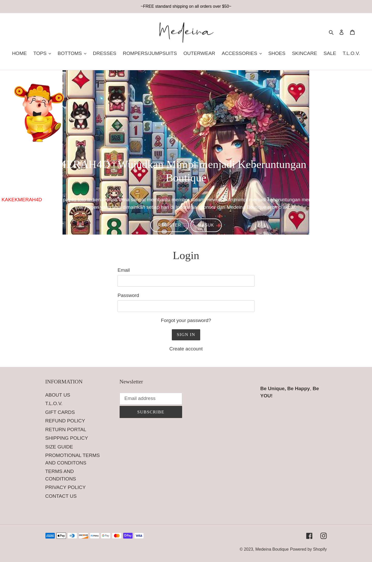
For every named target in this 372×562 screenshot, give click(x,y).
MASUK (206, 225)
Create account (186, 348)
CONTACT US (61, 496)
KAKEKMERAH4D (22, 199)
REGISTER (169, 225)
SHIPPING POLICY (66, 438)
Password (128, 295)
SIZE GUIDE (59, 446)
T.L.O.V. (54, 403)
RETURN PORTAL (65, 429)
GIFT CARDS (60, 412)
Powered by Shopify (308, 549)
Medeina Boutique (272, 549)
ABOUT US (57, 395)
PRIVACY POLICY (65, 487)
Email (124, 270)
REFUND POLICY (65, 420)
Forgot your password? (186, 320)
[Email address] (151, 399)
